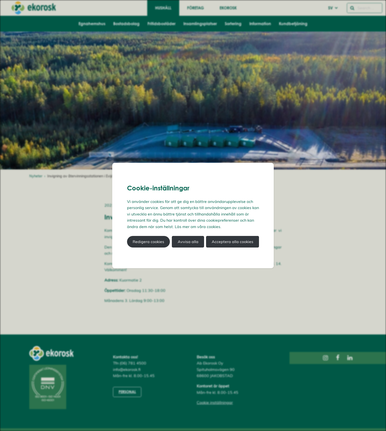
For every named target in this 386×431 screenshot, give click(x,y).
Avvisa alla (188, 241)
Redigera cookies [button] (148, 241)
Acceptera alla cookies (232, 241)
